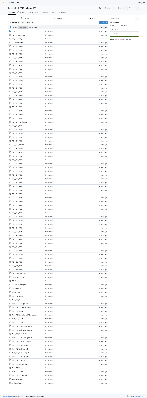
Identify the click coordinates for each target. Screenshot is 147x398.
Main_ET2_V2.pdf (17, 322)
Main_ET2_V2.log (17, 311)
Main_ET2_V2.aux (17, 296)
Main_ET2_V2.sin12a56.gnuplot (22, 338)
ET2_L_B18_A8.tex (17, 232)
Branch (58, 18)
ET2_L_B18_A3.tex (17, 213)
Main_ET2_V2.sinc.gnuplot (20, 353)
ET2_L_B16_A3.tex (17, 152)
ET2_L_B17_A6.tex (17, 194)
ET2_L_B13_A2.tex (17, 73)
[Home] (4, 2)
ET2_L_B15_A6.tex (17, 137)
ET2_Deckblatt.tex (17, 43)
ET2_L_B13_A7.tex (17, 92)
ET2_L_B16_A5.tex (17, 160)
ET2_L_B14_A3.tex (17, 103)
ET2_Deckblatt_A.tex (18, 39)
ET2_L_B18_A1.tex (17, 205)
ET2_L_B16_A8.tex (17, 171)
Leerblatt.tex (16, 292)
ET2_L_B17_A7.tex (17, 198)
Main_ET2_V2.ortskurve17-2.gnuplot (24, 315)
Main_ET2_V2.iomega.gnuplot (21, 307)
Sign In (141, 2)
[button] (23, 22)
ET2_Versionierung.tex (19, 285)
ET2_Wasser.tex (17, 288)
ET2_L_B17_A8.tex (17, 201)
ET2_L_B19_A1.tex (17, 235)
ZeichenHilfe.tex (17, 383)
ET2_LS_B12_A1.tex (18, 277)
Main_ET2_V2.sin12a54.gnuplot (22, 330)
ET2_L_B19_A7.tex (17, 258)
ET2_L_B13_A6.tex (17, 88)
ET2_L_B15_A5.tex (17, 133)
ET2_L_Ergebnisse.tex (19, 273)
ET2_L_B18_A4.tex (17, 217)
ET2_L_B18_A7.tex (17, 228)
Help (18, 2)
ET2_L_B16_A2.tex (17, 148)
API (143, 396)
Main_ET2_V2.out (17, 319)
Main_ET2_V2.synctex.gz (20, 360)
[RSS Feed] (100, 8)
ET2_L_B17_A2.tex (17, 179)
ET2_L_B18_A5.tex (17, 220)
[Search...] (137, 18)
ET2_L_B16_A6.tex (17, 164)
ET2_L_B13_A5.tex (17, 84)
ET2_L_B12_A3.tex (17, 54)
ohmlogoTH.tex (17, 379)
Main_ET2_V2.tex (17, 368)
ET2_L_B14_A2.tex (17, 99)
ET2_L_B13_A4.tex (17, 80)
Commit (25, 18)
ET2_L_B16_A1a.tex (18, 145)
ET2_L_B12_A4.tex (17, 58)
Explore (11, 2)
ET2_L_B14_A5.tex (17, 111)
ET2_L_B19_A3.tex (17, 243)
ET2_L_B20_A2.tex (17, 266)
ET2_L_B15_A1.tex (17, 114)
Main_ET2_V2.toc (17, 372)
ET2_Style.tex (16, 281)
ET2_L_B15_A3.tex (17, 126)
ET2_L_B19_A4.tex (17, 247)
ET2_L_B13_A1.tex (17, 69)
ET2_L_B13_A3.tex (17, 77)
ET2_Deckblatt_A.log (18, 35)
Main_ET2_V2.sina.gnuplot (20, 345)
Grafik (14, 31)
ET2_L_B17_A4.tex (17, 186)
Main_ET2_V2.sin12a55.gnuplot (22, 334)
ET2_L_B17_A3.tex (17, 183)
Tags (91, 18)
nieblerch (15, 8)
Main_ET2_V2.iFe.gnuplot (20, 304)
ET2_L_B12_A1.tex (17, 46)
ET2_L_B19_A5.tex (17, 251)
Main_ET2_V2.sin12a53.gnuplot (22, 326)
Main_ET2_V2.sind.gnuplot (20, 357)
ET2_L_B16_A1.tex (17, 141)
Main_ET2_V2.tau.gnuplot (20, 364)
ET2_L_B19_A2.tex (17, 239)
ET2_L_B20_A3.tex (17, 270)
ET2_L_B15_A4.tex (17, 130)
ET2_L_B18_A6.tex (17, 224)
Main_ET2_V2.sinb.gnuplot (20, 349)
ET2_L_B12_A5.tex (17, 61)
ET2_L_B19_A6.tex (17, 254)
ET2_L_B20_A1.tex (17, 262)
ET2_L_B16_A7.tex (17, 167)
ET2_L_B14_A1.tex (17, 96)
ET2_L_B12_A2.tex (17, 50)
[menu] (130, 396)
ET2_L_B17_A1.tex (17, 175)
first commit (33, 27)
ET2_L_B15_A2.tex (17, 118)
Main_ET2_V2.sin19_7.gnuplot (21, 341)
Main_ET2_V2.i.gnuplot (19, 300)
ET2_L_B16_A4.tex (17, 156)
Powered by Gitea (8, 396)
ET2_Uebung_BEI (28, 8)
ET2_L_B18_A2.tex (17, 209)
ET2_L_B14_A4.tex (17, 107)
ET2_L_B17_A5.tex (17, 190)
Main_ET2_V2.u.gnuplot (19, 375)
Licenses (138, 396)
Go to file (30, 22)
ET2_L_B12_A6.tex (17, 65)
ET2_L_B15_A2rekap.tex (19, 122)
